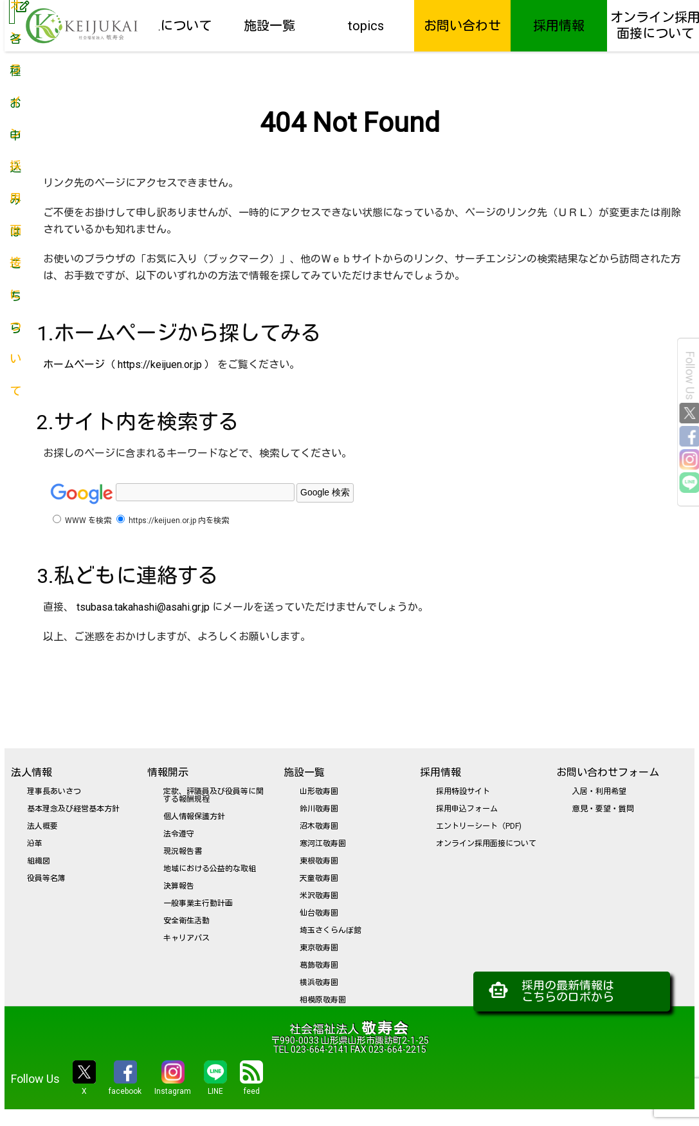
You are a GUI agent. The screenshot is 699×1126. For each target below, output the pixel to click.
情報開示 (167, 772)
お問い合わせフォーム (607, 772)
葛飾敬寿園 (319, 965)
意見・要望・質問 (603, 808)
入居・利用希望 (599, 791)
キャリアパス (186, 938)
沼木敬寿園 (319, 826)
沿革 (34, 843)
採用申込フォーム (467, 808)
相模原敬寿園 (323, 999)
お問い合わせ (462, 25)
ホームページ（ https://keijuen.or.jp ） (129, 364)
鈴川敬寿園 (319, 808)
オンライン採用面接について (486, 843)
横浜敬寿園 (319, 982)
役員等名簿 (46, 878)
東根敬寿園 (319, 860)
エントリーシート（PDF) (479, 826)
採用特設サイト (463, 791)
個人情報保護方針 (194, 816)
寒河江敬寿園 (323, 843)
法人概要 (42, 826)
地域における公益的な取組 (209, 868)
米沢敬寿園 (319, 895)
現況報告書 (182, 851)
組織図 (38, 860)
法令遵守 (178, 833)
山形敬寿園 (319, 791)
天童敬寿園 (319, 878)
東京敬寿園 (319, 947)
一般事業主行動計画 (198, 903)
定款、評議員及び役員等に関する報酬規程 (213, 795)
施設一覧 (269, 25)
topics (366, 25)
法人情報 (31, 772)
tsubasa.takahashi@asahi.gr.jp (143, 607)
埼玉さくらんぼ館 (330, 930)
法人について (173, 25)
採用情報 (559, 25)
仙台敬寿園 (319, 913)
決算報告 (178, 886)
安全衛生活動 (186, 920)
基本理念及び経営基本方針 (73, 808)
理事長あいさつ (54, 791)
